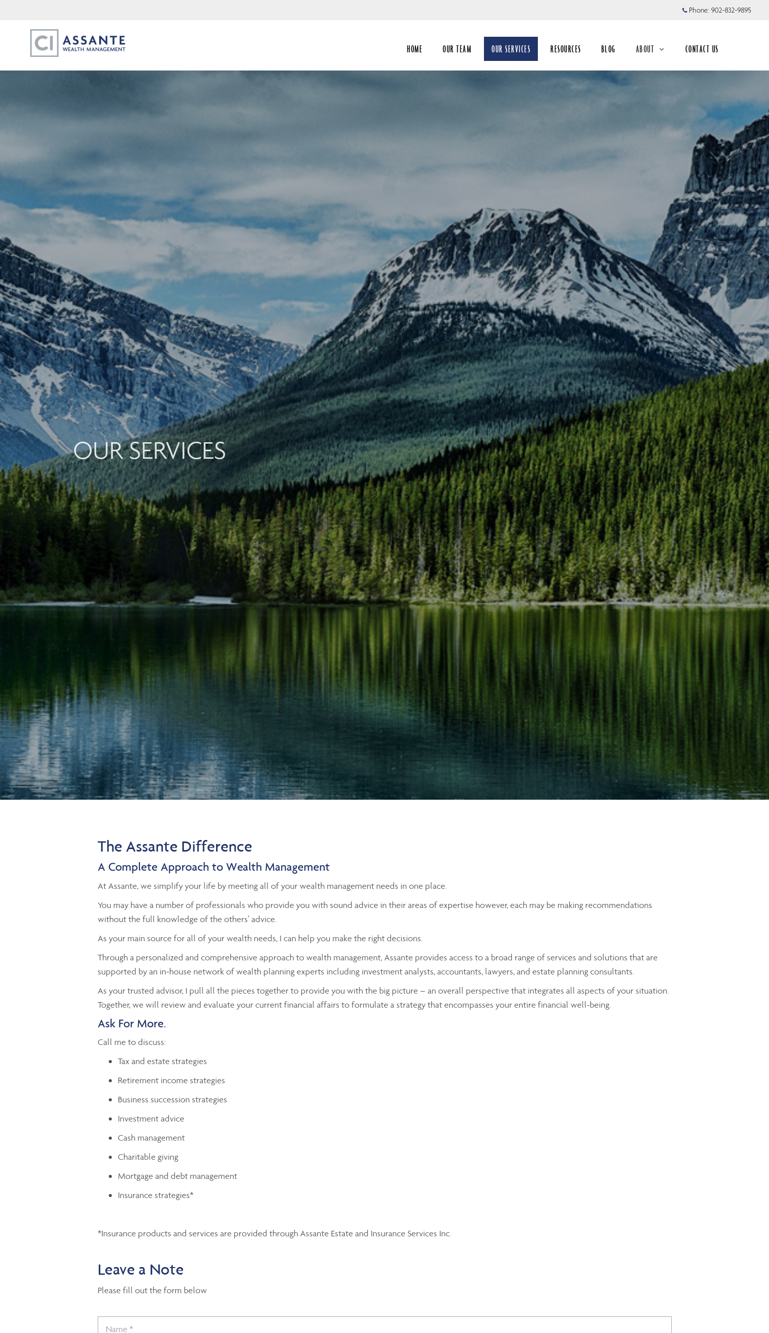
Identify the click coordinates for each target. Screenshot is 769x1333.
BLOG (608, 49)
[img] (384, 400)
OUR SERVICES (511, 49)
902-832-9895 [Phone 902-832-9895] (731, 10)
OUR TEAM (457, 49)
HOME (415, 49)
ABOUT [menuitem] (650, 49)
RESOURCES (565, 49)
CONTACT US (702, 49)
